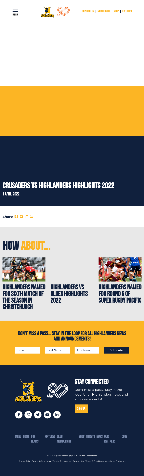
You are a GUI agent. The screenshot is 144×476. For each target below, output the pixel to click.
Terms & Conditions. (41, 461)
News (99, 436)
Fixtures (50, 436)
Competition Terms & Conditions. (88, 461)
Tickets (90, 436)
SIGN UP (81, 409)
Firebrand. (121, 461)
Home (26, 436)
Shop (81, 436)
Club (124, 436)
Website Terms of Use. (62, 461)
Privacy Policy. (25, 461)
